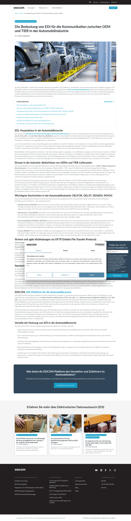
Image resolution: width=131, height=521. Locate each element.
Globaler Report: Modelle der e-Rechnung (59, 486)
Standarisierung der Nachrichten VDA (29, 117)
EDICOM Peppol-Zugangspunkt (24, 491)
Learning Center (80, 481)
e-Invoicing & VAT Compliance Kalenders (58, 481)
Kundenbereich (104, 2)
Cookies (113, 518)
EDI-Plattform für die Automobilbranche (48, 292)
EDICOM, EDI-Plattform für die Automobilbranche (33, 121)
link (28, 265)
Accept (91, 275)
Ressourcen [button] (43, 8)
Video (77, 491)
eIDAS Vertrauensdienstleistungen (25, 494)
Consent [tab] (38, 250)
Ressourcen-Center (81, 484)
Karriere (95, 2)
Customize (65, 275)
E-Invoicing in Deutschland (57, 494)
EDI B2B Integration (21, 484)
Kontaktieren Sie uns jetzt (65, 385)
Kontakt (113, 8)
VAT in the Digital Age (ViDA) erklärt (60, 491)
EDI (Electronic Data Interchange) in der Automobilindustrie (47, 134)
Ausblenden (109, 102)
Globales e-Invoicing (21, 481)
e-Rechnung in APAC (55, 497)
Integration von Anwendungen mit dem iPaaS (29, 487)
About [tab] (93, 250)
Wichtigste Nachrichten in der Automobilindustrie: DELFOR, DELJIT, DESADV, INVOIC (45, 111)
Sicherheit (86, 518)
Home (16, 13)
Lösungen (31, 8)
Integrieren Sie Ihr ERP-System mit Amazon (60, 501)
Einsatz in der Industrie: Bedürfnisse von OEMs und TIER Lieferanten (40, 108)
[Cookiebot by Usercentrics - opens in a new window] (96, 244)
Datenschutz (105, 518)
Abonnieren (117, 275)
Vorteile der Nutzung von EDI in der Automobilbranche (35, 124)
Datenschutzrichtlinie (115, 271)
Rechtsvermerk (95, 518)
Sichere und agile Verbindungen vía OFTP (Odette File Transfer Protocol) (41, 114)
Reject (39, 275)
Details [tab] (65, 250)
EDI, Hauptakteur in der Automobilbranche (31, 105)
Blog (21, 13)
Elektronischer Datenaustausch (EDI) (25, 21)
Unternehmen (57, 8)
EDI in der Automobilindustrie (78, 90)
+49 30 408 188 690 (107, 484)
